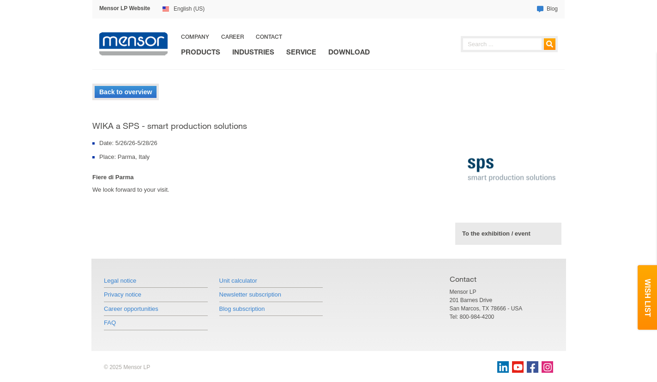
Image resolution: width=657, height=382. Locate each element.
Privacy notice (122, 294)
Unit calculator (238, 280)
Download (349, 52)
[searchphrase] (509, 44)
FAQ (110, 322)
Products (200, 52)
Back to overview (125, 92)
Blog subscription (242, 308)
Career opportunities (131, 308)
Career (232, 36)
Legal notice (120, 280)
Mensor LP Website (124, 8)
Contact (269, 36)
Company (195, 36)
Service (301, 52)
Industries (253, 52)
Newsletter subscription (250, 294)
